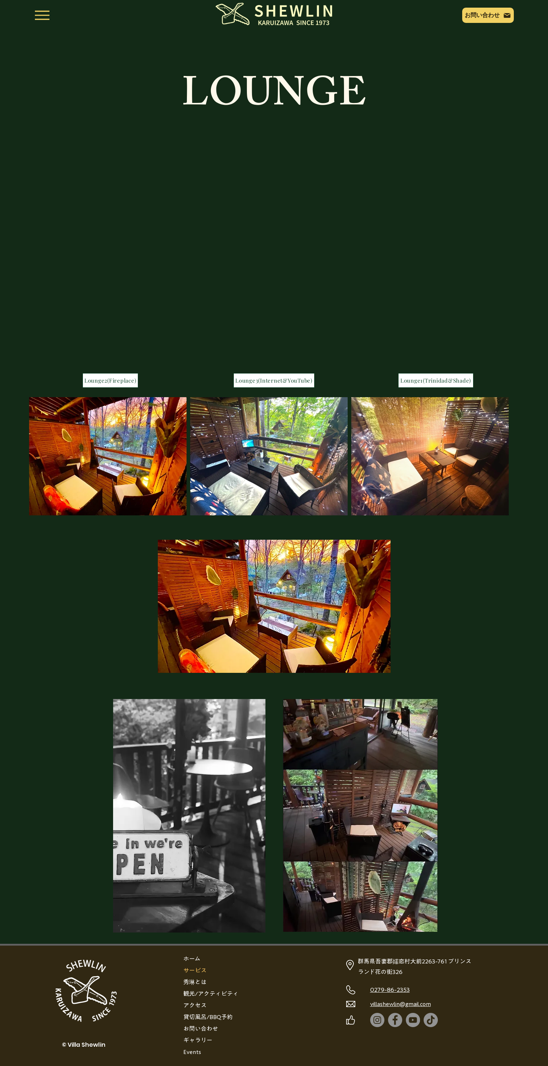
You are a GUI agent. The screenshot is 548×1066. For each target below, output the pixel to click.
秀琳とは (195, 982)
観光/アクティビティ (211, 994)
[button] (274, 606)
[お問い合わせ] (488, 15)
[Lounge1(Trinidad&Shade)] (435, 380)
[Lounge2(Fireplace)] (110, 380)
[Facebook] (395, 1020)
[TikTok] (431, 1020)
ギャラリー (197, 1040)
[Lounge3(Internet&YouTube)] (274, 380)
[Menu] (42, 15)
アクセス (195, 1005)
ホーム (191, 959)
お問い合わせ (200, 1028)
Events (192, 1052)
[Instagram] (377, 1020)
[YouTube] (413, 1020)
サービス (195, 970)
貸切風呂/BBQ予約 (208, 1017)
